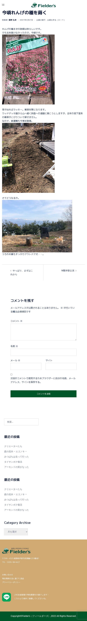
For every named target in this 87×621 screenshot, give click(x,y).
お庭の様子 (41, 20)
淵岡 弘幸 (13, 20)
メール (15, 360)
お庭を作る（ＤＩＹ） (56, 20)
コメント (16, 321)
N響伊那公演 (68, 270)
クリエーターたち (13, 446)
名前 (14, 346)
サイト (49, 360)
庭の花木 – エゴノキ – (15, 451)
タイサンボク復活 (13, 462)
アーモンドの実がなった (16, 467)
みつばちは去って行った (16, 456)
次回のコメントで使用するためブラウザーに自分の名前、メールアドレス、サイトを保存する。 (43, 380)
